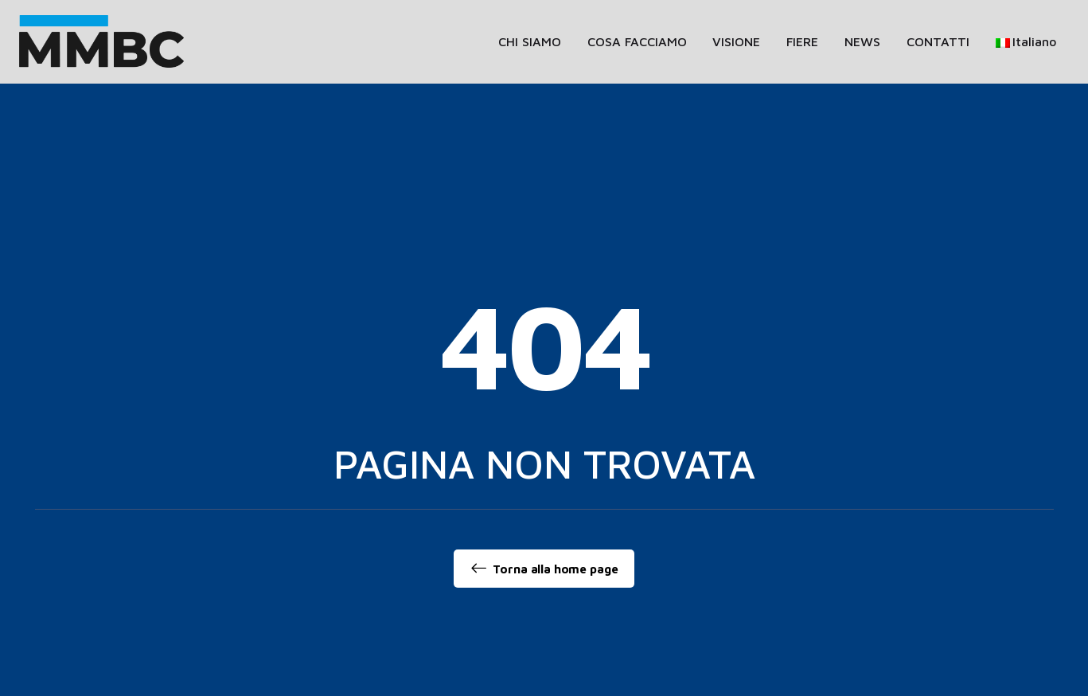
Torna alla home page (544, 568)
